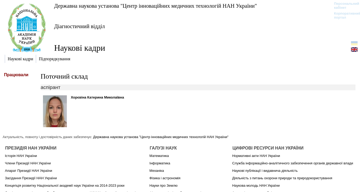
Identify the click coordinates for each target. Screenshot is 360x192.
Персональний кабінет (344, 6)
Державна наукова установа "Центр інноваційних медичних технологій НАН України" (155, 6)
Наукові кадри (79, 48)
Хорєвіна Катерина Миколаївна (97, 97)
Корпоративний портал (344, 15)
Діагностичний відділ (79, 26)
